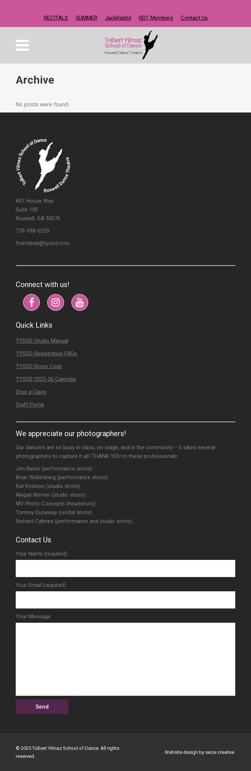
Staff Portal (30, 404)
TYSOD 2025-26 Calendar (46, 379)
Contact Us (194, 18)
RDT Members (156, 18)
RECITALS (56, 18)
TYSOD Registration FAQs (46, 353)
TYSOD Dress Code (39, 366)
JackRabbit (118, 18)
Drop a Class (31, 392)
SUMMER (86, 18)
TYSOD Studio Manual (42, 340)
